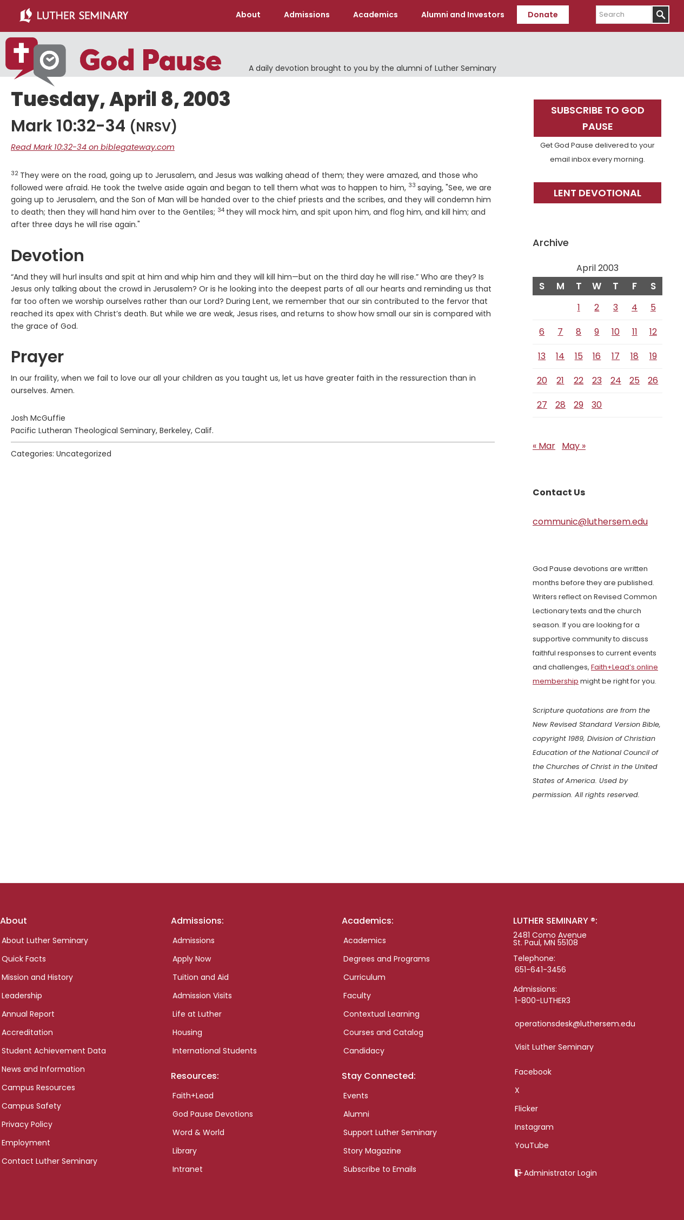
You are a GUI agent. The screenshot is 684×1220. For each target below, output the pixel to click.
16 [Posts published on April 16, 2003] (597, 354)
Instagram (534, 1124)
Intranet (187, 1167)
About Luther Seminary (45, 938)
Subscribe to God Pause (598, 116)
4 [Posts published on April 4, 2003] (634, 305)
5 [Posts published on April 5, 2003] (653, 305)
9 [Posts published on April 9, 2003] (596, 329)
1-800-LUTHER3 (542, 998)
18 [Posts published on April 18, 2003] (634, 354)
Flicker (526, 1106)
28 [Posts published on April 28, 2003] (560, 402)
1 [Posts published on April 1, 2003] (578, 305)
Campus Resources (38, 1085)
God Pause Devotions (212, 1112)
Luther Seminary (73, 15)
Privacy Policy (27, 1122)
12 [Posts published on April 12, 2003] (653, 329)
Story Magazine (372, 1149)
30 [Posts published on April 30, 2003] (597, 402)
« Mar (544, 443)
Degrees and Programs (386, 956)
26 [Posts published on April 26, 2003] (653, 378)
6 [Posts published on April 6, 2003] (541, 329)
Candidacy (363, 1048)
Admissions (193, 938)
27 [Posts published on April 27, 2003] (542, 402)
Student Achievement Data (54, 1048)
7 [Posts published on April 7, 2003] (560, 329)
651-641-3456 (540, 967)
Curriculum (364, 975)
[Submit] (660, 14)
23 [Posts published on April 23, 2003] (597, 378)
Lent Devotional (597, 190)
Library (184, 1149)
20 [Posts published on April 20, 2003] (542, 378)
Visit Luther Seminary (554, 1044)
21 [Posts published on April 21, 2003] (560, 378)
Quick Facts (24, 956)
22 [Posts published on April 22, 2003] (578, 378)
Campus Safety (31, 1103)
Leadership (22, 993)
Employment (26, 1140)
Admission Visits (202, 993)
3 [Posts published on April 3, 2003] (615, 305)
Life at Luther (197, 1011)
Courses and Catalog (383, 1030)
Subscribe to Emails (379, 1167)
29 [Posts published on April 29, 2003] (578, 402)
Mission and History (37, 975)
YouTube (532, 1143)
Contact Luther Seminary (49, 1158)
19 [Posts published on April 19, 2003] (653, 354)
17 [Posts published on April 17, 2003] (616, 354)
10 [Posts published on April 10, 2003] (616, 329)
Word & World (198, 1130)
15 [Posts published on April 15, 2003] (579, 354)
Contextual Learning (381, 1011)
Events (355, 1094)
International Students (214, 1048)
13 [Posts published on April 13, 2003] (542, 354)
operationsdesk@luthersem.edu (575, 1021)
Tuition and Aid (200, 975)
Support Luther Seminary (390, 1130)
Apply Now (191, 956)
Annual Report (28, 1011)
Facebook (533, 1069)
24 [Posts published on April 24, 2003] (615, 378)
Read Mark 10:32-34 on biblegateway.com (89, 145)
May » (574, 443)
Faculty (357, 993)
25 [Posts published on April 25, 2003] (634, 378)
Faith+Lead (193, 1094)
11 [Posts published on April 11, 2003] (634, 329)
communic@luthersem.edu (590, 519)
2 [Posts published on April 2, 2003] (596, 305)
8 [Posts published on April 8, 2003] (578, 329)
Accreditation (27, 1030)
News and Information (43, 1067)
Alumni (356, 1112)
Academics (364, 938)
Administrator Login (560, 1170)
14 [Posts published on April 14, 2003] (560, 354)
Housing (187, 1030)
